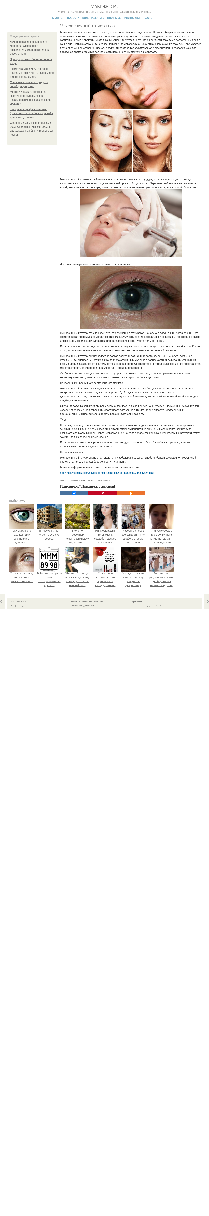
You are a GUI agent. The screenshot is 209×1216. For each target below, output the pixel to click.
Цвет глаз (114, 17)
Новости (73, 17)
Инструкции (133, 17)
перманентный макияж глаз (81, 480)
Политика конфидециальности (82, 606)
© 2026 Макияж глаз (18, 602)
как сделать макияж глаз (104, 480)
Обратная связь (137, 602)
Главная (58, 17)
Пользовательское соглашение (91, 602)
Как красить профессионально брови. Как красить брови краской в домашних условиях (31, 113)
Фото (148, 17)
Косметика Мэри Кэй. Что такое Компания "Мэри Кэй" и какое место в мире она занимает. (32, 72)
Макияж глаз (104, 6)
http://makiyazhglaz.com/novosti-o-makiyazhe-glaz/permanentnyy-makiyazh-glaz (107, 472)
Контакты (74, 602)
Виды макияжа (93, 17)
